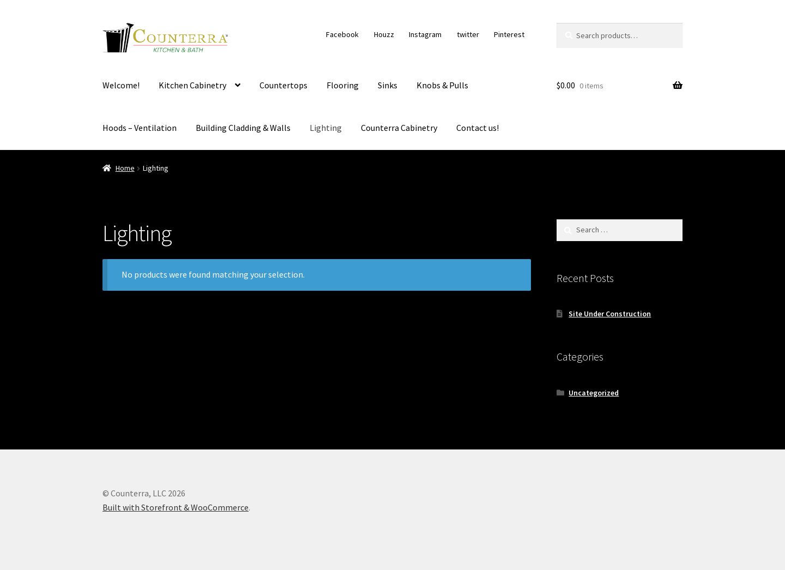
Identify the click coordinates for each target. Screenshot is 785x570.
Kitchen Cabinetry (192, 85)
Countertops (283, 85)
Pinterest (509, 34)
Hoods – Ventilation (139, 127)
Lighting (326, 127)
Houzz (384, 34)
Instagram (425, 34)
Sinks (387, 85)
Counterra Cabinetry (399, 127)
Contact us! (477, 127)
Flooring (343, 85)
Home (125, 168)
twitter (468, 34)
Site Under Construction (610, 314)
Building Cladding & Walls (243, 127)
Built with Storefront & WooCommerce (175, 507)
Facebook (342, 34)
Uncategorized (594, 393)
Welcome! (121, 85)
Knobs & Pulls (442, 85)
